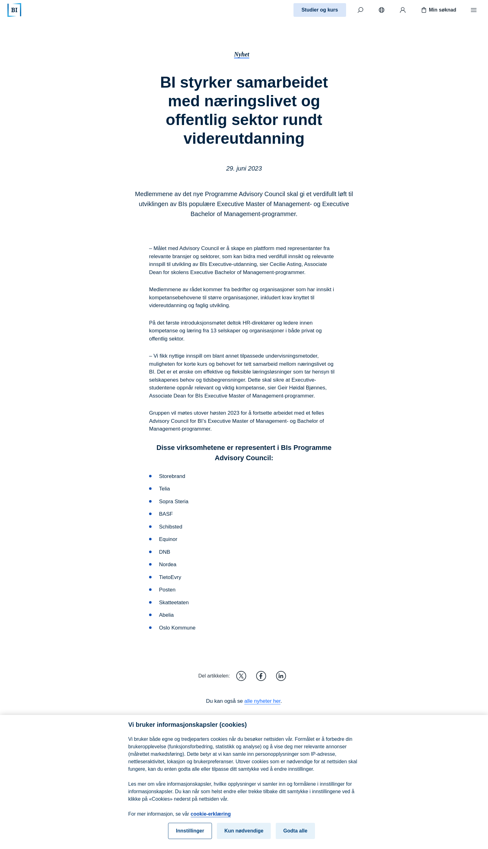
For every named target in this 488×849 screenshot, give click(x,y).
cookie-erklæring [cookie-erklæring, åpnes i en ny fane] (211, 819)
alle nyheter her (262, 701)
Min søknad (438, 10)
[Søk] (360, 10)
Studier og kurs (320, 9)
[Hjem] (14, 10)
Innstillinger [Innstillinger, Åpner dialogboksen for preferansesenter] (190, 835)
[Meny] (474, 10)
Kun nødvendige (243, 835)
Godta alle (295, 835)
